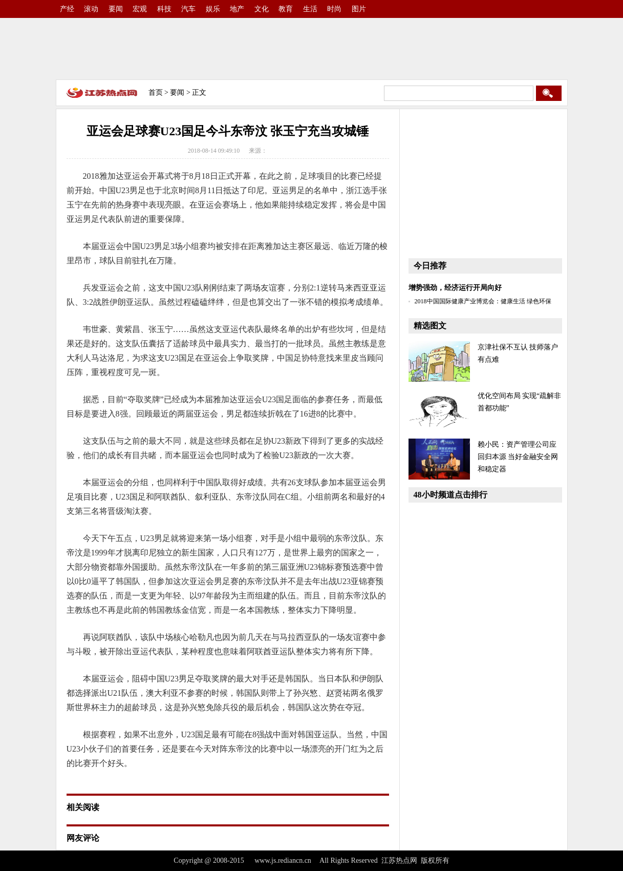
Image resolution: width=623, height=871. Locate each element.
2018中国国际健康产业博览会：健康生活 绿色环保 (483, 301)
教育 (285, 9)
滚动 (91, 9)
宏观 (140, 9)
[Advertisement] (311, 49)
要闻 (116, 9)
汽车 (188, 9)
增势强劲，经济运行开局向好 (455, 288)
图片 (359, 9)
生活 (310, 9)
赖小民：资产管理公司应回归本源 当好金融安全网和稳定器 (518, 457)
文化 (261, 9)
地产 (237, 9)
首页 (155, 92)
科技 (164, 9)
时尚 (334, 9)
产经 (67, 9)
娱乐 (213, 9)
